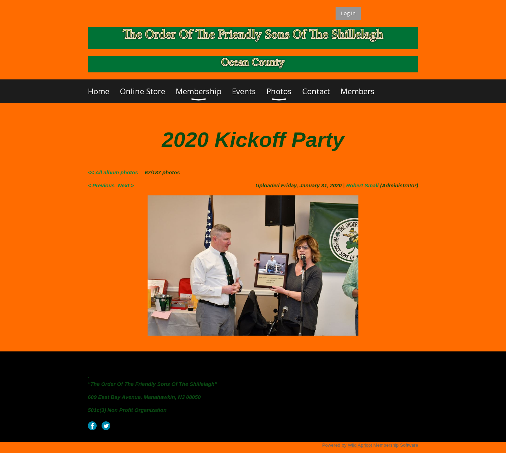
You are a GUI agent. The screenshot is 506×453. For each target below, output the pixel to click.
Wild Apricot (360, 445)
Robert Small (362, 185)
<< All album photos (113, 172)
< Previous (101, 185)
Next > (126, 185)
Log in (348, 13)
